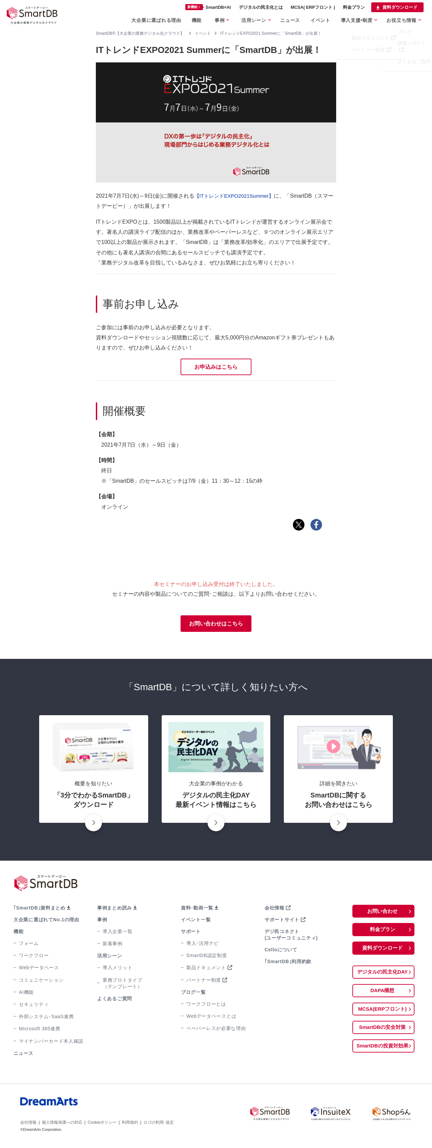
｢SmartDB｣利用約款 (288, 963)
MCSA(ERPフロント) (382, 1012)
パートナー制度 (203, 981)
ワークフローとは (206, 1005)
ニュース (23, 1054)
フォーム (29, 945)
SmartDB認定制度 (206, 957)
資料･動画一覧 (197, 909)
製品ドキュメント (206, 969)
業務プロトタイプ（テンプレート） (122, 984)
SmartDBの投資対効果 (382, 1050)
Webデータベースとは (211, 1017)
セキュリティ (34, 1006)
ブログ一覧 (193, 994)
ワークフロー (34, 957)
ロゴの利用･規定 (158, 1124)
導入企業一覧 (117, 933)
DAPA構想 (382, 994)
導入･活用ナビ (202, 945)
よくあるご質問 (114, 1000)
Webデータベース (39, 969)
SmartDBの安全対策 (382, 1031)
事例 (102, 921)
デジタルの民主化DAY (382, 975)
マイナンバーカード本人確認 (51, 1042)
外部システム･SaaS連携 (46, 1018)
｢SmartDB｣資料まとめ (39, 909)
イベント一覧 (196, 921)
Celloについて (281, 951)
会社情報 (275, 909)
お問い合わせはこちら (216, 624)
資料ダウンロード (382, 950)
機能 (18, 933)
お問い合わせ (382, 913)
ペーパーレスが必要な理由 (216, 1030)
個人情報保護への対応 (62, 1124)
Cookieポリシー (102, 1124)
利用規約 (130, 1124)
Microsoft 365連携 (39, 1030)
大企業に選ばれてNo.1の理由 (46, 921)
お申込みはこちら (216, 367)
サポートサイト (282, 921)
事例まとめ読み (114, 909)
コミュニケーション (41, 981)
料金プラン (382, 931)
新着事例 (113, 945)
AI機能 (26, 994)
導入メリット (117, 969)
